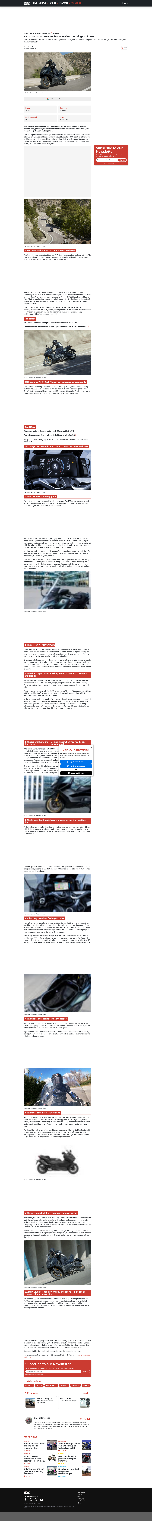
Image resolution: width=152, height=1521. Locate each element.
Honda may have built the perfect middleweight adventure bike (68, 1471)
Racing (54, 3)
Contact (79, 1496)
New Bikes (62, 1441)
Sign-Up (79, 1503)
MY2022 (28, 1385)
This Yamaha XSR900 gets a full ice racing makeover (34, 1471)
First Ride (56, 33)
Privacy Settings (81, 1500)
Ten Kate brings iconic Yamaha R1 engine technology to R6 (69, 1445)
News (34, 3)
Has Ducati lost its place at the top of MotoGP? (67, 1458)
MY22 (38, 1385)
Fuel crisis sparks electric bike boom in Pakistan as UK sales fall (50, 435)
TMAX (85, 1385)
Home (26, 33)
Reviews (43, 3)
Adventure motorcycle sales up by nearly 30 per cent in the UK (49, 431)
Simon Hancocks (29, 47)
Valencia (74, 1385)
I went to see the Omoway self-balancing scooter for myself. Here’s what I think (56, 326)
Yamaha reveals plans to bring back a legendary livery (34, 1445)
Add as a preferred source (57, 99)
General (27, 1441)
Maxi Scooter (50, 1385)
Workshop (76, 3)
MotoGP (61, 1454)
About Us (79, 1494)
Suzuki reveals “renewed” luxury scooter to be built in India (34, 1458)
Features (64, 3)
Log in (124, 3)
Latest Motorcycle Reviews (40, 33)
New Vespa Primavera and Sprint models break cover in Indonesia (51, 323)
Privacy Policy (40, 1374)
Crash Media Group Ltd (31, 1503)
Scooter (63, 110)
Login (78, 1502)
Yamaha (28, 110)
